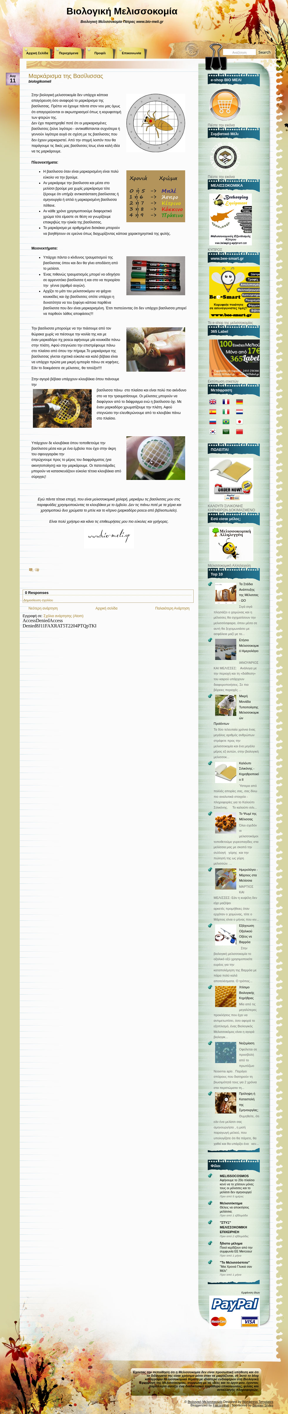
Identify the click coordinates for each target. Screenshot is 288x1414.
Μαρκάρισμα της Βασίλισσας (66, 76)
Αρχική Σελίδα (37, 53)
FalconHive (221, 1405)
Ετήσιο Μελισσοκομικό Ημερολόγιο (249, 645)
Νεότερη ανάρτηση (43, 608)
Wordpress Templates (257, 1401)
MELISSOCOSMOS (234, 1176)
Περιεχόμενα (68, 53)
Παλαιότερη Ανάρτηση (172, 608)
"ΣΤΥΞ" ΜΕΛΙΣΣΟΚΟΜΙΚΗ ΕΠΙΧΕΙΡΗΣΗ (233, 1227)
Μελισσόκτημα (231, 1203)
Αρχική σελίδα (107, 608)
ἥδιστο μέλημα (231, 1243)
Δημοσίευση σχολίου (38, 600)
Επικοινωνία (131, 53)
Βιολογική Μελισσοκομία (122, 11)
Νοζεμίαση (246, 1043)
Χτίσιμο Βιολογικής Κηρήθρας (246, 992)
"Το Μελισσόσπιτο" (235, 1262)
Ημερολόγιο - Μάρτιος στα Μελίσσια (248, 875)
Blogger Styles (262, 1405)
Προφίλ (100, 53)
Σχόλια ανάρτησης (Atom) (63, 616)
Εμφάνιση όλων (250, 1292)
